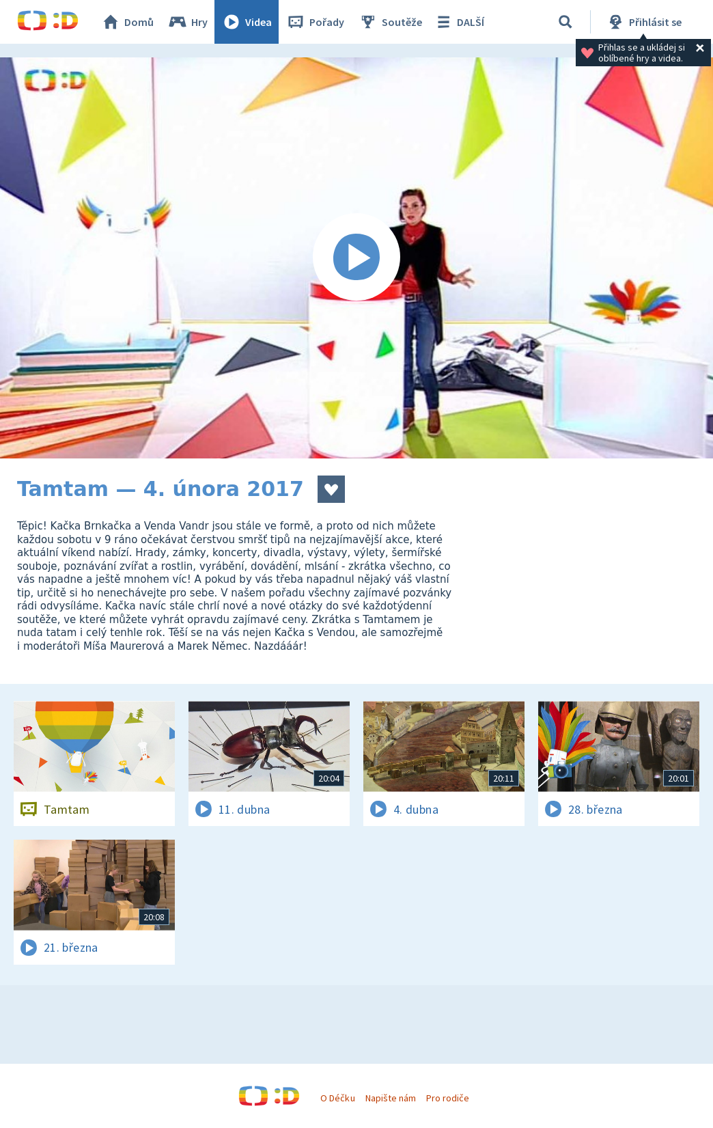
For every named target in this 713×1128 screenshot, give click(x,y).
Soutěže (390, 22)
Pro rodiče (447, 1098)
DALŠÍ (458, 22)
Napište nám (390, 1098)
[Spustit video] (356, 257)
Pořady (314, 22)
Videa (246, 22)
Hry (187, 22)
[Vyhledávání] (565, 22)
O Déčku (337, 1098)
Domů (127, 22)
